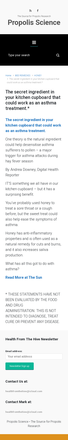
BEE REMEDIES (22, 75)
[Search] (34, 55)
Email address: (13, 351)
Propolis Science (34, 22)
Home (8, 75)
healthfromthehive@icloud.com (23, 391)
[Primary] (34, 42)
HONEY (38, 75)
